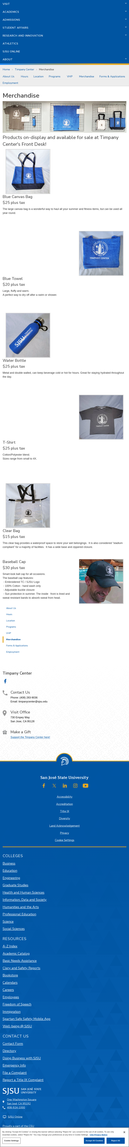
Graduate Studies (15, 885)
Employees (11, 997)
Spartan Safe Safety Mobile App (26, 1019)
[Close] (124, 1132)
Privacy (64, 833)
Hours (24, 76)
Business (9, 863)
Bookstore (10, 975)
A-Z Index (10, 946)
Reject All (115, 1141)
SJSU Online (11, 51)
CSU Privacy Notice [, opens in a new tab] (98, 1135)
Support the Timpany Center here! (30, 737)
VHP (70, 76)
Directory (9, 1051)
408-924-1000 (16, 1107)
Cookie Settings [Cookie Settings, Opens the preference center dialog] (11, 1141)
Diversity (64, 818)
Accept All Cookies (94, 1141)
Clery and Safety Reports (21, 968)
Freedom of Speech (17, 1004)
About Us (8, 76)
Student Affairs (15, 28)
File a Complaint (15, 1072)
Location (38, 76)
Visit (6, 4)
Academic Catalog (16, 953)
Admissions (11, 20)
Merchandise (46, 69)
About (8, 59)
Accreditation (64, 804)
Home (6, 69)
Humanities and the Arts (21, 907)
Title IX (64, 811)
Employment (10, 83)
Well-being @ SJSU (17, 1026)
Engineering (11, 878)
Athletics (10, 43)
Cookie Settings (64, 840)
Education (10, 870)
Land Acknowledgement (64, 826)
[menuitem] (9, 76)
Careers (8, 989)
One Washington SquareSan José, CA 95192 (21, 1101)
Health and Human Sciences (23, 892)
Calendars (10, 982)
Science (8, 921)
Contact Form (13, 1043)
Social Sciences (14, 928)
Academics (11, 12)
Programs (54, 76)
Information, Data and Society (25, 899)
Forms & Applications (112, 76)
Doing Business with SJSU (22, 1058)
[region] (64, 1137)
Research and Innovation (23, 35)
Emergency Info (14, 1065)
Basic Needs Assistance (20, 960)
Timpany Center (24, 69)
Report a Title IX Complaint (23, 1080)
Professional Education (19, 914)
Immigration (12, 1011)
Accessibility (64, 797)
